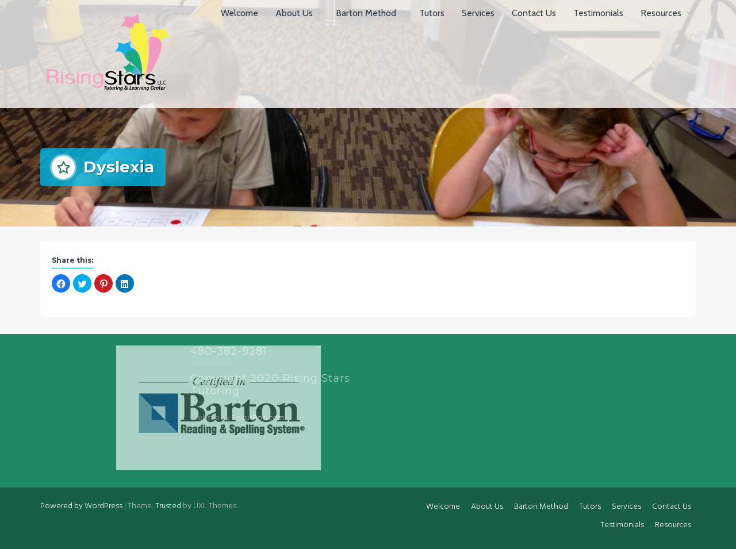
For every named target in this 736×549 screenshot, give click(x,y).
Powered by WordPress (81, 506)
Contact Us (534, 12)
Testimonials (598, 12)
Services (478, 12)
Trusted (168, 506)
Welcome (239, 12)
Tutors (431, 12)
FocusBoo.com (220, 418)
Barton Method (366, 12)
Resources (661, 12)
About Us (294, 12)
